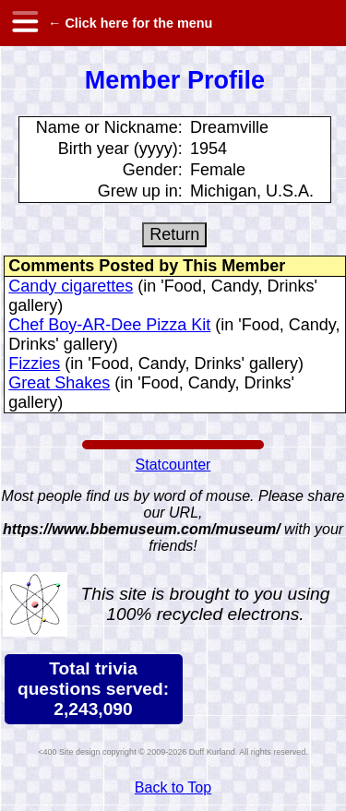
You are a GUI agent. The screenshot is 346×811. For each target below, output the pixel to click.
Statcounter (173, 464)
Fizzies (34, 363)
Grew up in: (140, 191)
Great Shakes (59, 383)
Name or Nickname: (109, 127)
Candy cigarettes (70, 286)
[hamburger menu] (24, 23)
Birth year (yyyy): (120, 148)
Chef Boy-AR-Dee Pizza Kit (109, 325)
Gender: (153, 170)
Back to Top (173, 787)
